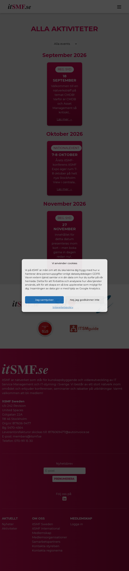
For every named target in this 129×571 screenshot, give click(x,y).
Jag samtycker (44, 299)
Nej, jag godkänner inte (84, 299)
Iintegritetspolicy (63, 307)
